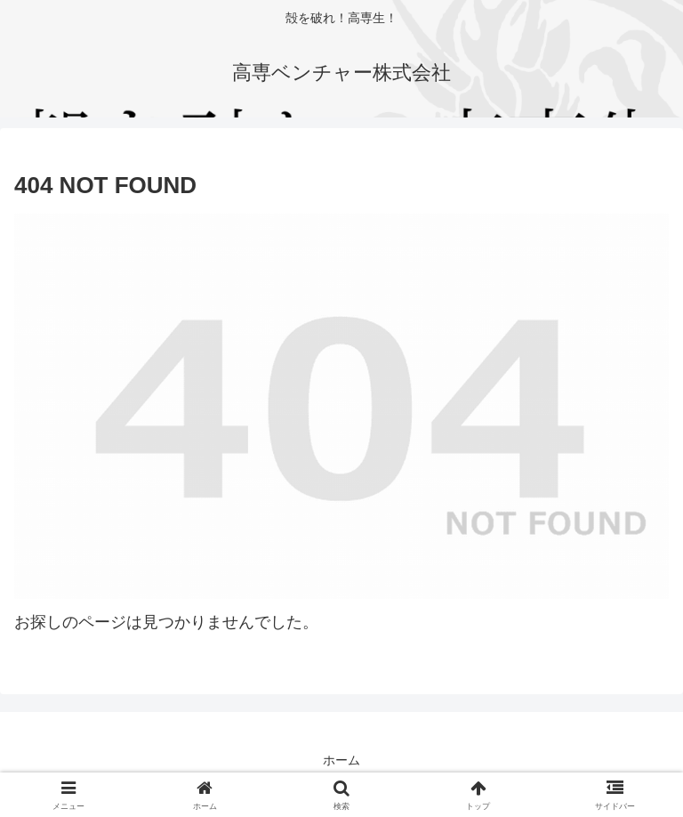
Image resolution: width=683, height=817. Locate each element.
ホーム (341, 760)
